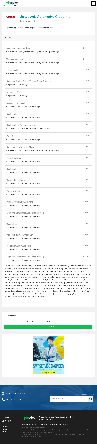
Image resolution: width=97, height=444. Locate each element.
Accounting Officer (14, 92)
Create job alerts (48, 326)
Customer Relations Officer (18, 48)
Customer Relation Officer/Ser (19, 235)
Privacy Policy (42, 424)
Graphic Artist (12, 114)
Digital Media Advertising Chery (20, 147)
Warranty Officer (13, 191)
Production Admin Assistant (18, 246)
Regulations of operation (29, 424)
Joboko (11, 3)
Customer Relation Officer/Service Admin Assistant (28, 81)
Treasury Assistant (14, 59)
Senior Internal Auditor (16, 180)
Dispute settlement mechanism (59, 424)
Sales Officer (12, 224)
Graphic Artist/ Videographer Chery (21, 125)
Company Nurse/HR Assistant (19, 202)
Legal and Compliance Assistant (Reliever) (25, 213)
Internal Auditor (13, 70)
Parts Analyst (12, 136)
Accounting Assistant (15, 103)
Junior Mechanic (13, 158)
